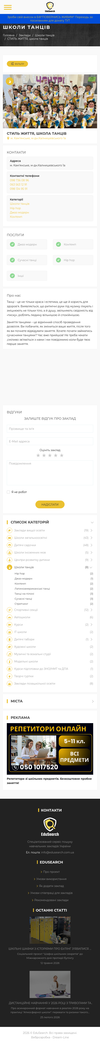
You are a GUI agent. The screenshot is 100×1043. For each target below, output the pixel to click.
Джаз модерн (19, 212)
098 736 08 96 (19, 180)
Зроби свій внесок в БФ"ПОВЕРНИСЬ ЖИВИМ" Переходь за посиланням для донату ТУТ (50, 18)
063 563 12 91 (18, 184)
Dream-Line (61, 1037)
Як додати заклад (51, 886)
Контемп (16, 216)
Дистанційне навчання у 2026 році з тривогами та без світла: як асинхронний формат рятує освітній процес (50, 1003)
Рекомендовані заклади (51, 900)
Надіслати (50, 504)
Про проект (51, 872)
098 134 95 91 (18, 189)
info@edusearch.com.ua (57, 852)
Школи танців (19, 203)
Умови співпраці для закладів (51, 893)
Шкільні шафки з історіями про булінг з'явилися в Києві (50, 949)
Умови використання (51, 879)
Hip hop (15, 208)
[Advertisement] (50, 378)
